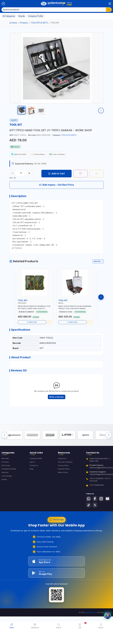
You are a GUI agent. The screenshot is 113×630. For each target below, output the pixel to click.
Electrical (5, 482)
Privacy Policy (63, 475)
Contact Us (62, 468)
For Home (5, 471)
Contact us (34, 475)
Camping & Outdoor (9, 479)
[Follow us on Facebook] (95, 508)
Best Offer (5, 468)
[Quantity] (21, 175)
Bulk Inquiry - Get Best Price (56, 187)
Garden (4, 490)
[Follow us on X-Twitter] (102, 515)
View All (98, 265)
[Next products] (101, 301)
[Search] (54, 9)
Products (24, 23)
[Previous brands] (4, 444)
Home (13, 23)
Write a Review (56, 404)
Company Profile (36, 468)
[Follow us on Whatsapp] (89, 508)
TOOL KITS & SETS (39, 23)
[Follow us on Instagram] (102, 508)
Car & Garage (6, 486)
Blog (31, 479)
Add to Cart (56, 176)
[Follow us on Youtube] (89, 515)
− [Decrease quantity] (12, 175)
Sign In (32, 471)
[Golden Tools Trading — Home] (56, 3)
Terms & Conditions (66, 471)
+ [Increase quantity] (29, 175)
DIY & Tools (6, 475)
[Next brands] (109, 444)
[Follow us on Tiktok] (95, 515)
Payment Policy (64, 479)
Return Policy (63, 482)
